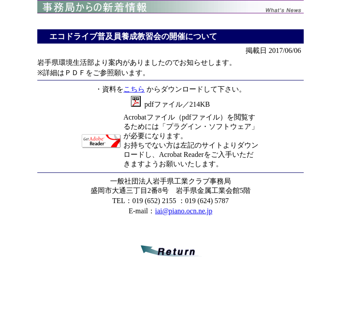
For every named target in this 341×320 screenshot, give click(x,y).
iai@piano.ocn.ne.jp (183, 211)
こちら (134, 89)
